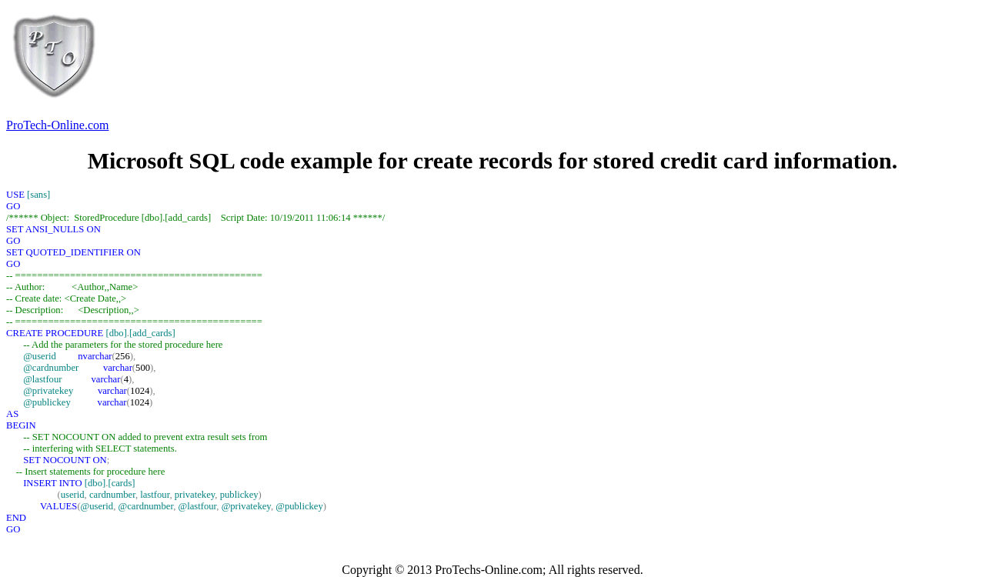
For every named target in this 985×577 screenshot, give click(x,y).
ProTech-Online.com (57, 125)
